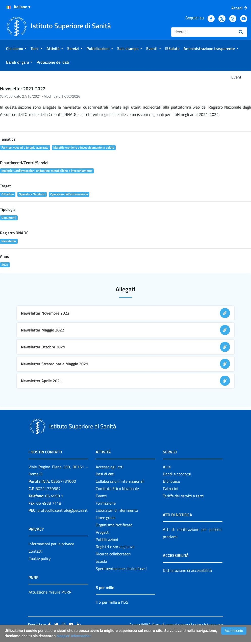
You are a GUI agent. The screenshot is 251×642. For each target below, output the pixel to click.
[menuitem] (16, 48)
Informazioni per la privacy (51, 544)
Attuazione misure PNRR (50, 592)
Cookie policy (40, 558)
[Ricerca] (203, 32)
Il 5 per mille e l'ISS (112, 602)
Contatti (36, 551)
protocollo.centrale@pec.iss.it (62, 510)
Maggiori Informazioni (73, 636)
